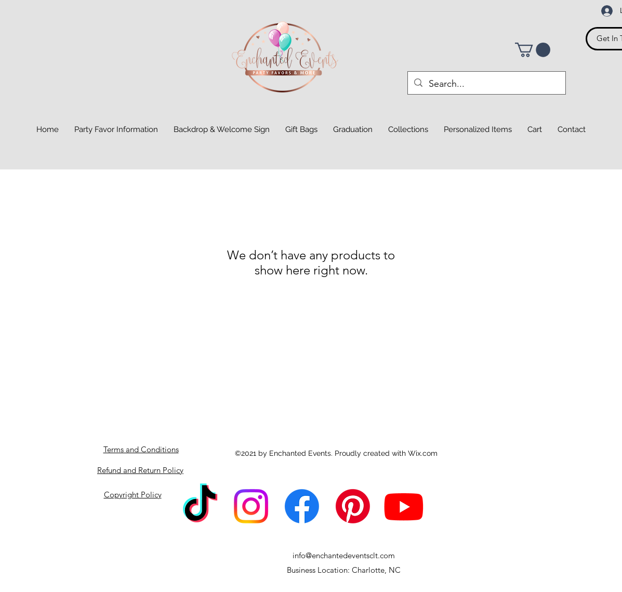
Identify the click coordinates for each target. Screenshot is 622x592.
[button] (532, 50)
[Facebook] (302, 506)
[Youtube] (404, 506)
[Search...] (486, 84)
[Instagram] (251, 506)
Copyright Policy (133, 494)
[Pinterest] (353, 506)
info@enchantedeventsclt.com (344, 555)
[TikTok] (200, 506)
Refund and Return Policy (140, 470)
